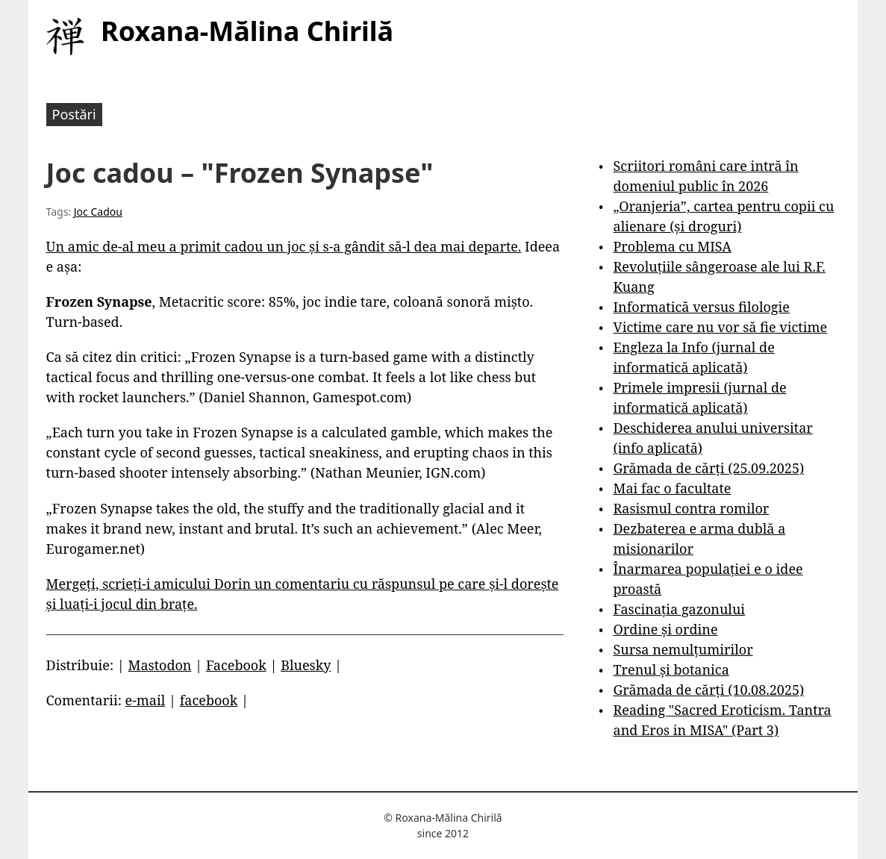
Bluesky (306, 665)
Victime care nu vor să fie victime (721, 327)
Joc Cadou (98, 211)
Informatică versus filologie (702, 307)
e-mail (145, 700)
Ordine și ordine (666, 629)
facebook (209, 700)
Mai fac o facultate (672, 488)
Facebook (236, 665)
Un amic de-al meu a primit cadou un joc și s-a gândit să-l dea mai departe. (284, 246)
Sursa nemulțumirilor (683, 649)
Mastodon (160, 665)
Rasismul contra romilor (692, 508)
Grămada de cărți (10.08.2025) (709, 690)
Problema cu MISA (672, 246)
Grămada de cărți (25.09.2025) (709, 468)
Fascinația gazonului (680, 609)
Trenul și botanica (671, 669)
